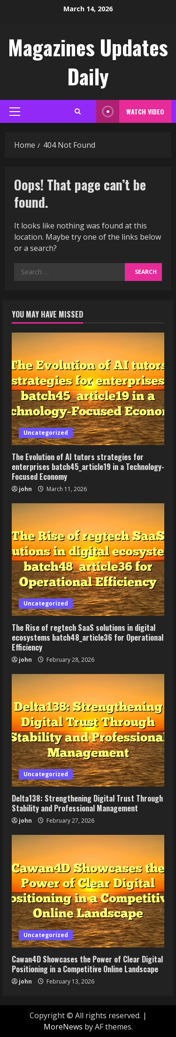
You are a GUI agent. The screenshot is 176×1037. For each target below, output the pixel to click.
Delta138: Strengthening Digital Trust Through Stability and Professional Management (87, 803)
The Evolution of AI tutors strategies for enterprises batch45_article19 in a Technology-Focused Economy (88, 466)
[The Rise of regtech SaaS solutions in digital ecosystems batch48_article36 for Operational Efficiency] (88, 559)
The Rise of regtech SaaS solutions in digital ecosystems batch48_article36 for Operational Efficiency (87, 637)
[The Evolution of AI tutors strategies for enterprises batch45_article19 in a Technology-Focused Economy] (88, 389)
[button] (15, 111)
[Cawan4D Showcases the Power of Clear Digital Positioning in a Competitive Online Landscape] (88, 891)
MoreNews (63, 1027)
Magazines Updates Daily (88, 61)
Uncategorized (45, 433)
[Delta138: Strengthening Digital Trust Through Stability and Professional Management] (88, 730)
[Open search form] (78, 111)
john (25, 489)
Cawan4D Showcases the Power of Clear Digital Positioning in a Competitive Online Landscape (87, 964)
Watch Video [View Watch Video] (130, 111)
